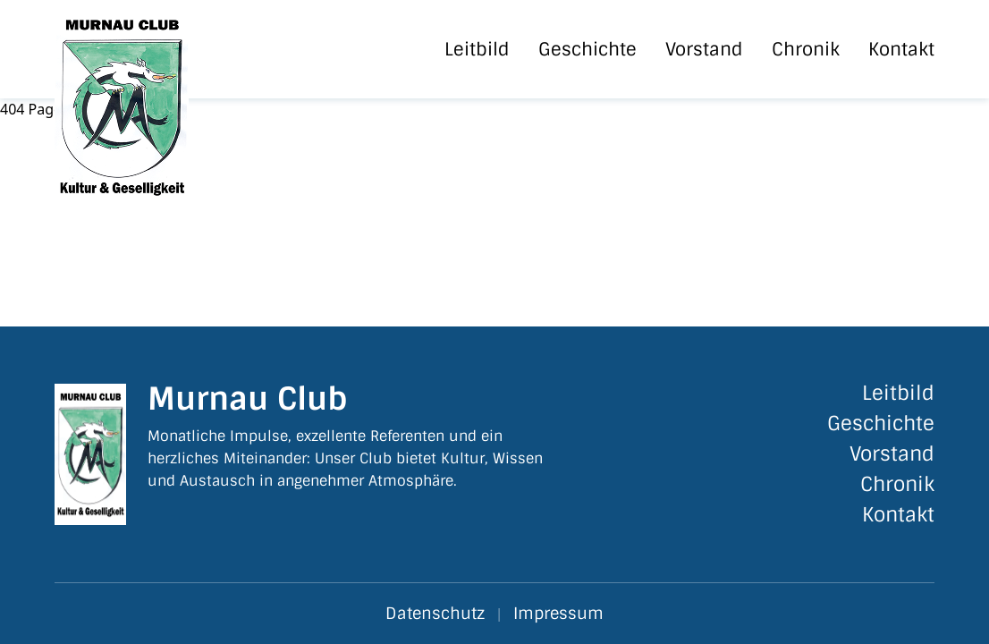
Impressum (558, 614)
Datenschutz (435, 614)
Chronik (806, 49)
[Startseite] (154, 49)
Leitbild (477, 49)
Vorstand (704, 49)
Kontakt (901, 49)
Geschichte (587, 49)
